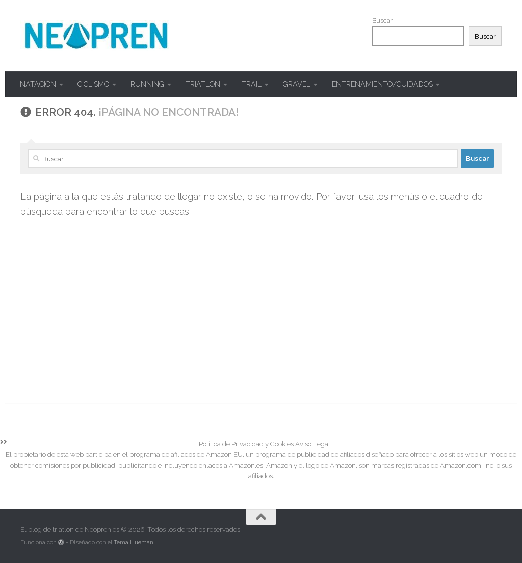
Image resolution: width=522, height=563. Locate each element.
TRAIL (241, 84)
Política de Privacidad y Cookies (245, 444)
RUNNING (142, 84)
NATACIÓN (38, 84)
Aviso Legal (310, 444)
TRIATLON (195, 84)
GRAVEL (284, 84)
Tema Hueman (127, 542)
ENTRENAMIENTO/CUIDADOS (367, 84)
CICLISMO (91, 84)
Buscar (382, 20)
